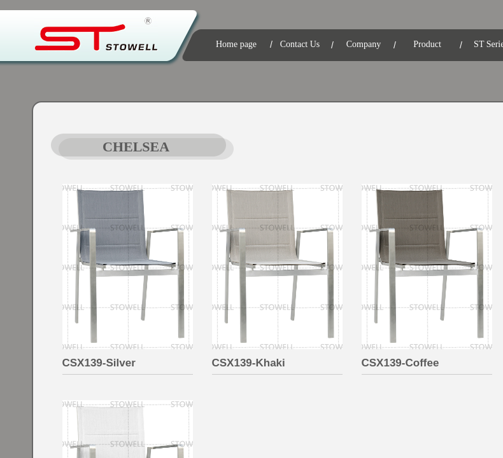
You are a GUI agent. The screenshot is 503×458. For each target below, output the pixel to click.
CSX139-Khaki (248, 363)
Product (427, 44)
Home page (236, 44)
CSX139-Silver (99, 363)
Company (363, 44)
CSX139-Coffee (400, 363)
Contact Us (300, 44)
